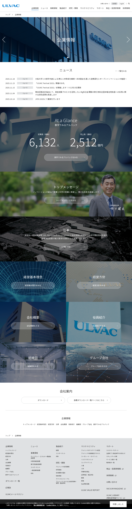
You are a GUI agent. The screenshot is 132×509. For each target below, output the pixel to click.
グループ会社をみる (99, 366)
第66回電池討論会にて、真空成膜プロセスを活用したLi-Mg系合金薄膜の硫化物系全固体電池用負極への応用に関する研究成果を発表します (80, 93)
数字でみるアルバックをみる (66, 157)
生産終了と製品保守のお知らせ (115, 453)
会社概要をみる (33, 325)
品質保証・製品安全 (87, 475)
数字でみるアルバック (101, 424)
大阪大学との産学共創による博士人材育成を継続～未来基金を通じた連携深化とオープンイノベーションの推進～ (81, 78)
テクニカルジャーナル (62, 479)
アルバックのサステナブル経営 (90, 450)
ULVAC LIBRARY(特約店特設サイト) (114, 496)
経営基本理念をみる (33, 285)
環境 (82, 481)
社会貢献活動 (85, 484)
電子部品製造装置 (36, 464)
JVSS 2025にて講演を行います (47, 99)
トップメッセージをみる (66, 200)
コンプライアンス (86, 462)
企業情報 (9, 446)
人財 (82, 468)
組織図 (78, 424)
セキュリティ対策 (111, 456)
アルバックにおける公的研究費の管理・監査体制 (66, 482)
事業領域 (34, 453)
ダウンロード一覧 (12, 481)
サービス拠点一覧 (111, 459)
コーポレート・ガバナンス (89, 456)
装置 (57, 450)
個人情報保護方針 (39, 505)
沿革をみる (66, 246)
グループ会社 (87, 424)
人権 (82, 465)
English (122, 3)
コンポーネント (35, 467)
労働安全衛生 (85, 471)
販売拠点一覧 (110, 462)
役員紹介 (71, 424)
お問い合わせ (104, 3)
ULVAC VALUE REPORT (90, 490)
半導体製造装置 (35, 461)
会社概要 (64, 424)
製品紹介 (59, 446)
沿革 (57, 424)
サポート (110, 446)
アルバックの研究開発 (62, 466)
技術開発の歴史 (60, 473)
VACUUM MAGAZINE (114, 488)
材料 (32, 473)
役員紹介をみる (99, 325)
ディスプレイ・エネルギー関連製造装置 (41, 457)
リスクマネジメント (87, 459)
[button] (64, 57)
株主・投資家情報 (113, 468)
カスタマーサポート (112, 450)
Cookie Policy (51, 505)
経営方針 (51, 424)
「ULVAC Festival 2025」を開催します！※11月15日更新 (58, 87)
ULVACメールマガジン (14, 494)
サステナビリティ (88, 446)
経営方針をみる (99, 285)
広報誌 (8, 487)
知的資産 (58, 476)
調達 (82, 478)
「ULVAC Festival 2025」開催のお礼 (50, 83)
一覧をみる (122, 71)
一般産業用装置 (35, 470)
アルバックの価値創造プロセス (90, 453)
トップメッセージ (29, 424)
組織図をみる (33, 366)
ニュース (25, 79)
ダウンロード (43, 400)
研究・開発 (60, 462)
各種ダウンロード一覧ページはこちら (89, 400)
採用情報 (110, 475)
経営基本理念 (41, 424)
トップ (7, 14)
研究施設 (58, 470)
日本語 (114, 3)
